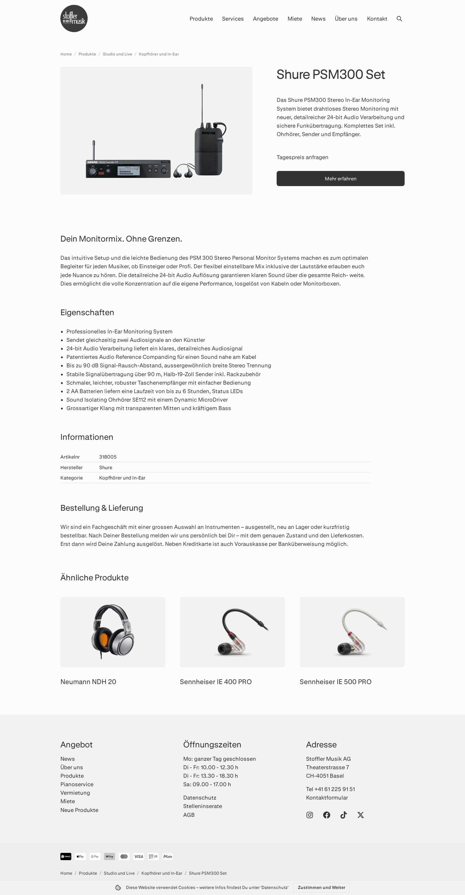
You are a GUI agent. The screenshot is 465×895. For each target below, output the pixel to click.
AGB (189, 815)
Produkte (201, 18)
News (318, 18)
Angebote (265, 18)
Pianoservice (76, 784)
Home (66, 54)
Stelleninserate (202, 806)
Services (233, 18)
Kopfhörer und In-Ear (159, 54)
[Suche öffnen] (399, 18)
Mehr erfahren (340, 178)
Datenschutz (199, 797)
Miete (295, 18)
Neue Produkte (79, 810)
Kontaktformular (327, 797)
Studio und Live (117, 54)
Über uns (346, 18)
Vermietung (75, 793)
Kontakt (377, 18)
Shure (105, 467)
